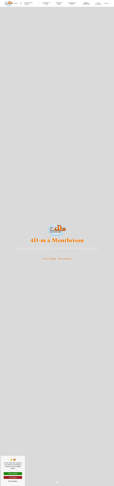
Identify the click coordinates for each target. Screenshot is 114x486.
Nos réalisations (98, 3)
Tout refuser (13, 477)
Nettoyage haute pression (72, 3)
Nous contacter (64, 258)
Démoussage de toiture (46, 3)
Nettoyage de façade (59, 3)
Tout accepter (13, 473)
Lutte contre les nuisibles (28, 3)
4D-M (21, 3)
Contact (106, 3)
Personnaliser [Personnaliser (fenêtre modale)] (12, 481)
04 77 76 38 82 (49, 258)
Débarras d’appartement (86, 3)
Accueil (16, 3)
